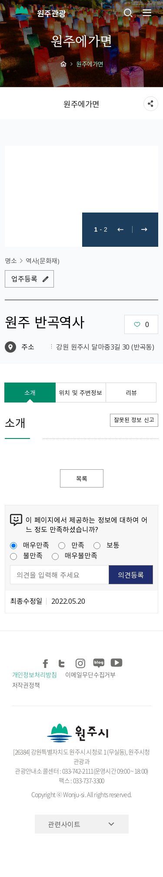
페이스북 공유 (46, 662)
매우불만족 (74, 555)
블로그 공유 (98, 662)
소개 (30, 392)
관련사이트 (64, 824)
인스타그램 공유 (81, 662)
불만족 (26, 555)
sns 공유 (150, 103)
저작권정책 (26, 685)
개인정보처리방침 (34, 674)
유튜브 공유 (116, 662)
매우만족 (29, 545)
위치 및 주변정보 (80, 392)
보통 (106, 545)
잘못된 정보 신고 (134, 420)
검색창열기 (128, 12)
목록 (81, 478)
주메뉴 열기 (146, 12)
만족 (71, 545)
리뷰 (131, 392)
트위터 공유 (64, 662)
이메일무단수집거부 (90, 674)
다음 (144, 230)
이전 (120, 230)
